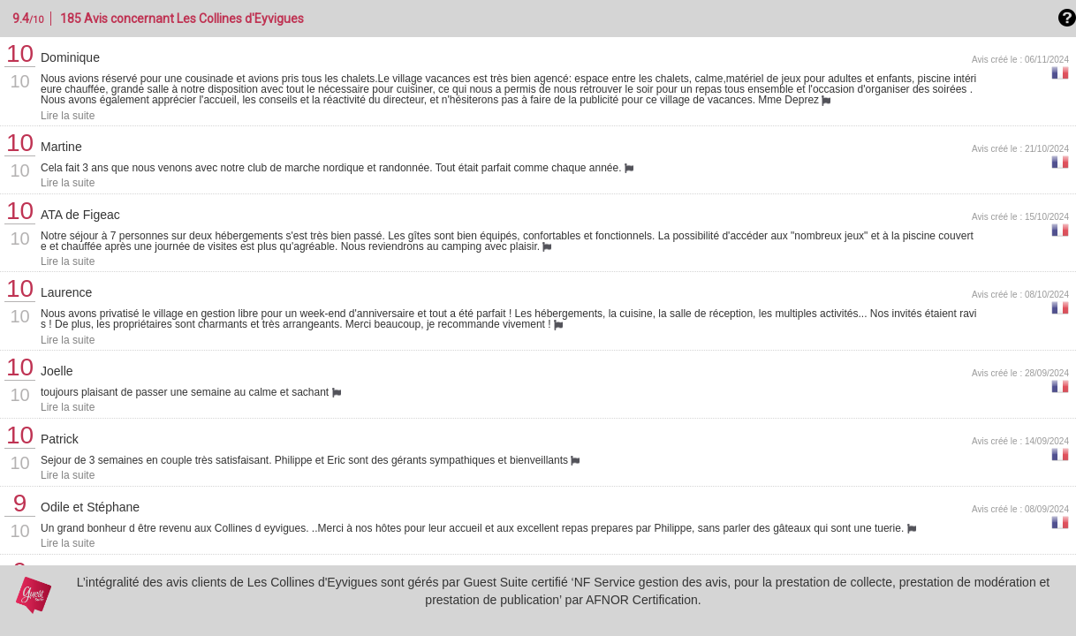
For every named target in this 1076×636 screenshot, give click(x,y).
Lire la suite (68, 115)
